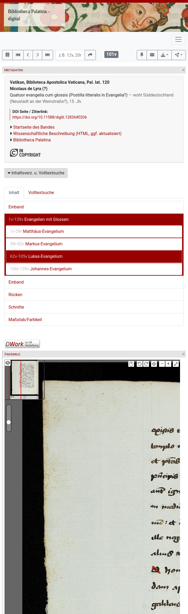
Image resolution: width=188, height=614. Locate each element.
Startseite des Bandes (34, 127)
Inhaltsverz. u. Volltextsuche (36, 172)
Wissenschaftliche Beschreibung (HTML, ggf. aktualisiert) (67, 133)
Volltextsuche (41, 192)
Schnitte (16, 307)
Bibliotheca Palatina (32, 139)
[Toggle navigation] (178, 39)
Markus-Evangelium (36, 243)
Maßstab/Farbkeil (25, 319)
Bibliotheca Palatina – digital (29, 15)
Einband (16, 206)
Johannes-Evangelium (41, 268)
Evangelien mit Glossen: (38, 219)
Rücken (15, 294)
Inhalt (14, 192)
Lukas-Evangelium (36, 256)
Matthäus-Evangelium (37, 231)
